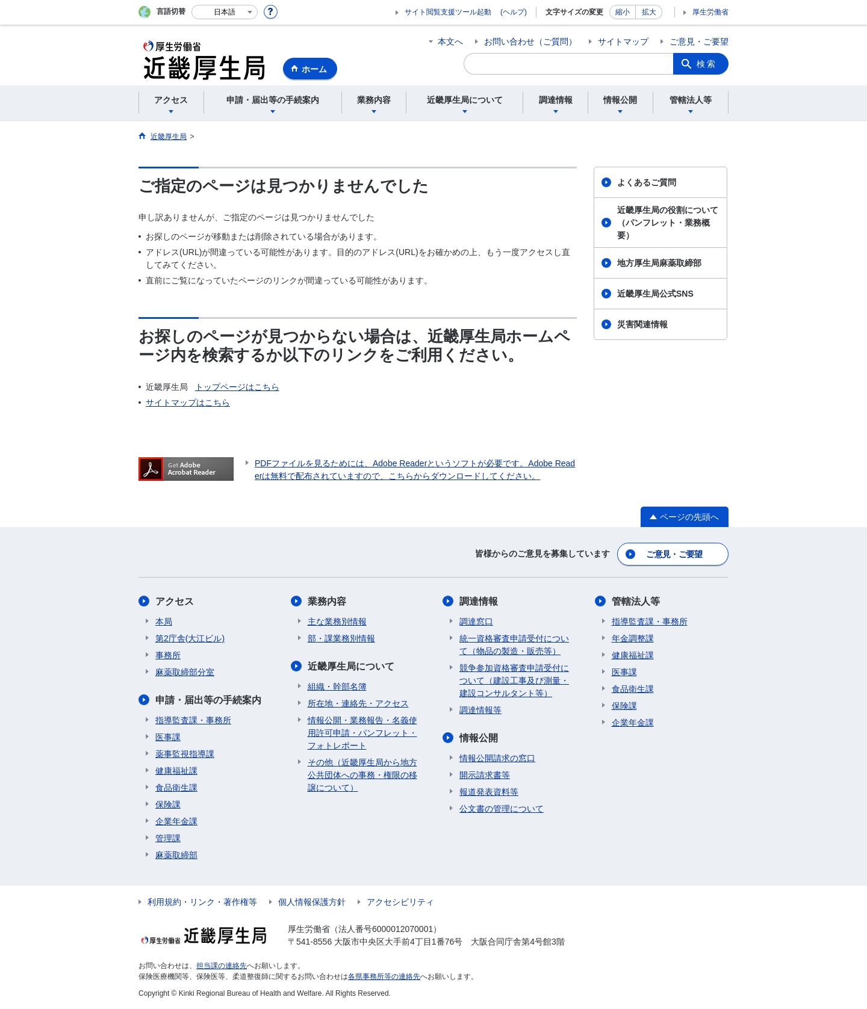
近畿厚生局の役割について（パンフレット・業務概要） (667, 222)
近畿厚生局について (351, 666)
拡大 (649, 12)
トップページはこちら (237, 387)
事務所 (168, 655)
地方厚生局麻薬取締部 (659, 263)
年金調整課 (633, 638)
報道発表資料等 (488, 792)
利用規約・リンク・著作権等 (202, 902)
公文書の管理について (501, 808)
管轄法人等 (636, 601)
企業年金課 (176, 821)
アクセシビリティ (400, 902)
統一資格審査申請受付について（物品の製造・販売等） (514, 645)
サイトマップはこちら (188, 402)
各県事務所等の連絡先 (384, 976)
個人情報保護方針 (312, 902)
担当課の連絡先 (221, 965)
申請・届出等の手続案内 (208, 700)
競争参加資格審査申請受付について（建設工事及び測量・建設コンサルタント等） (514, 680)
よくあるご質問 (646, 182)
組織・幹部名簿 (337, 686)
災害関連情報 (642, 324)
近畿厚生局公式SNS (655, 293)
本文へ (450, 41)
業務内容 (327, 601)
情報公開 (478, 738)
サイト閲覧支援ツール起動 (448, 12)
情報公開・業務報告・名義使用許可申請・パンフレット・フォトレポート (362, 732)
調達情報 (478, 601)
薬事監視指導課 (184, 754)
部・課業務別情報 (341, 638)
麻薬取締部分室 (184, 672)
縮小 (622, 12)
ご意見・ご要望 (699, 41)
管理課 (168, 838)
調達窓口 (476, 621)
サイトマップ (623, 41)
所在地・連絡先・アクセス (358, 703)
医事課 (168, 737)
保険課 (168, 804)
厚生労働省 (710, 12)
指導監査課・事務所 (193, 720)
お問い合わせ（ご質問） (530, 41)
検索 (707, 64)
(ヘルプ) (513, 12)
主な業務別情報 (337, 621)
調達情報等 (480, 710)
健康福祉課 (176, 771)
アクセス (174, 601)
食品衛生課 (176, 787)
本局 (163, 621)
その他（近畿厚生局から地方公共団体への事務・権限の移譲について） (362, 775)
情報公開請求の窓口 (497, 758)
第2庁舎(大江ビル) (190, 638)
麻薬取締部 (176, 855)
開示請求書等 (484, 775)
